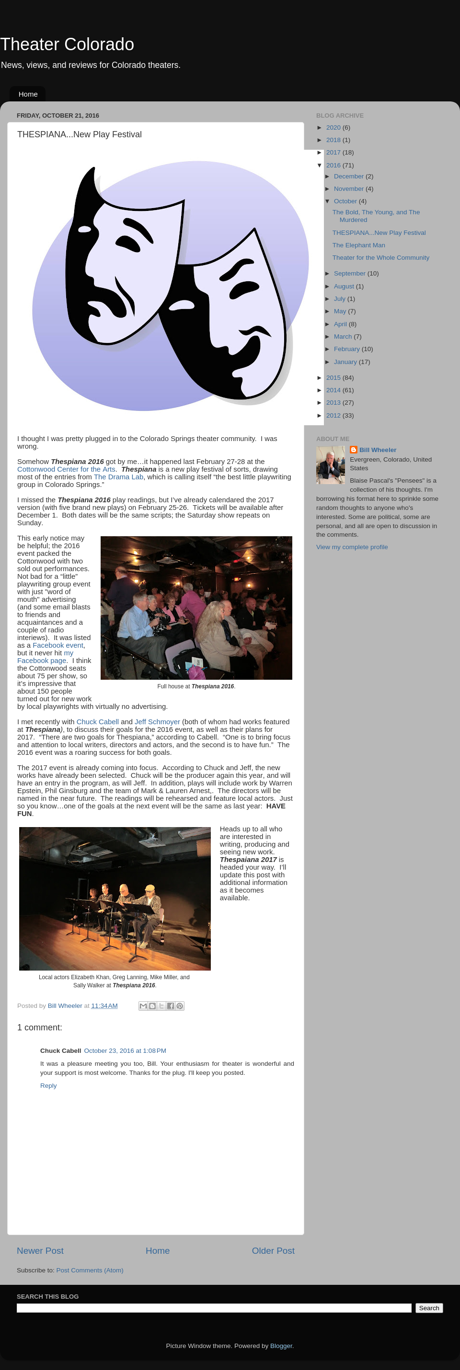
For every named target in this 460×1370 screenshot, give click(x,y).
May (341, 311)
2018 (334, 140)
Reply (48, 1085)
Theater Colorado (67, 44)
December (350, 176)
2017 (334, 152)
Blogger (281, 1345)
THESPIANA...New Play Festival (379, 232)
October (346, 201)
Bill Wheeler (377, 449)
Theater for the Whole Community (381, 257)
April (341, 324)
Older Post (273, 1251)
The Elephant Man (359, 245)
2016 (334, 165)
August (345, 286)
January (346, 361)
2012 (334, 415)
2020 (334, 127)
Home (28, 94)
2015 (334, 377)
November (350, 188)
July (340, 298)
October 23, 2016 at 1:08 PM (125, 1050)
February (348, 349)
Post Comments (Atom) (90, 1270)
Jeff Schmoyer (157, 722)
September (351, 273)
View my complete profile (352, 547)
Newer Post (40, 1251)
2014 (334, 390)
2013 (334, 402)
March (344, 336)
